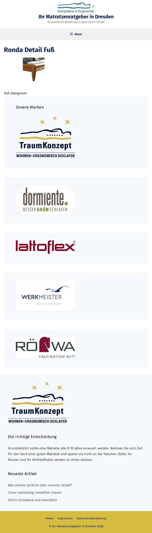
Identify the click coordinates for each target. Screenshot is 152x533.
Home (50, 518)
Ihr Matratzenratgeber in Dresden (76, 17)
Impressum (65, 518)
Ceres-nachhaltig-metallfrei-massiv (35, 492)
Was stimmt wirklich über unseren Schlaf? (40, 485)
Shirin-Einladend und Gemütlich (32, 500)
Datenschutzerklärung (91, 518)
